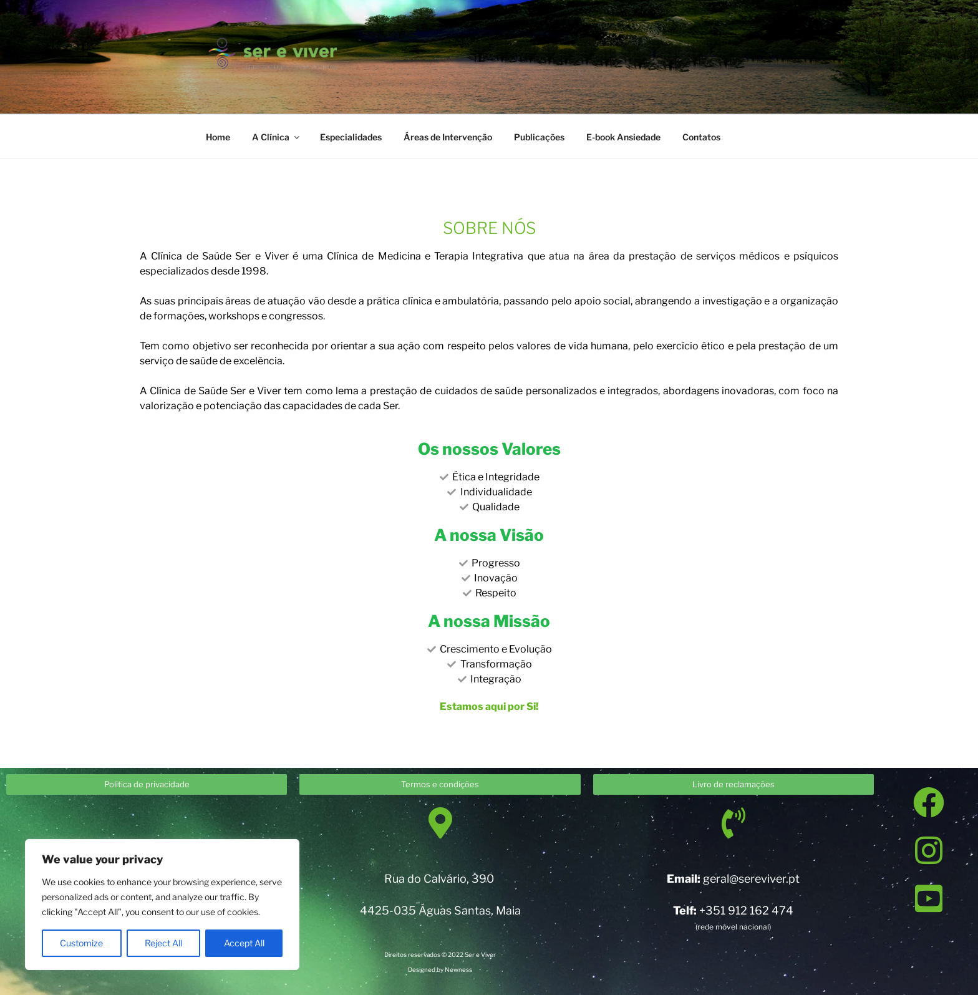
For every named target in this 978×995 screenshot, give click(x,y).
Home (218, 137)
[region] (162, 904)
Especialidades (351, 137)
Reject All (163, 943)
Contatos (701, 137)
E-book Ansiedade (623, 137)
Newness (458, 969)
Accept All (244, 943)
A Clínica (276, 137)
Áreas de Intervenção (448, 137)
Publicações (539, 137)
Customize (81, 943)
